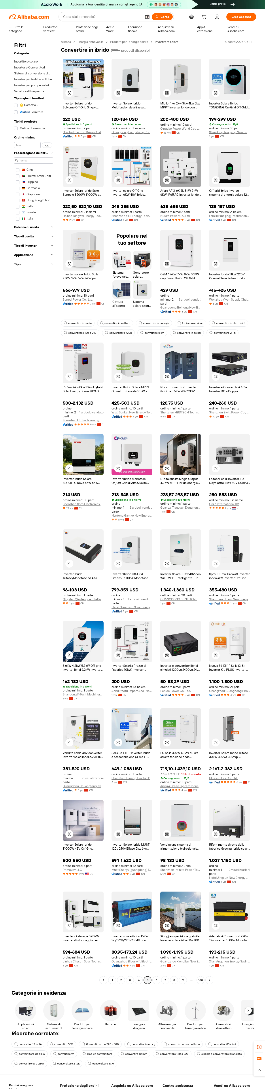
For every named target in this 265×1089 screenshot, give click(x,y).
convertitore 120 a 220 (172, 1054)
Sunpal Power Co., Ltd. (78, 299)
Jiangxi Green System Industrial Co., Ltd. (180, 786)
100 (200, 980)
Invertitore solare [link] (166, 42)
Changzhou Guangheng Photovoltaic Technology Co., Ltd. (229, 691)
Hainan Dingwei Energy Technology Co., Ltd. (83, 216)
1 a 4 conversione (190, 323)
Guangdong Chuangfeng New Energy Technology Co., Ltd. (83, 786)
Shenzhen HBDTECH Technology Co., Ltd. (180, 412)
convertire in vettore (115, 323)
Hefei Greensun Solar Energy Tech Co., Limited (132, 607)
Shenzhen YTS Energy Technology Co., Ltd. (132, 216)
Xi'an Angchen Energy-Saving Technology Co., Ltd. (229, 961)
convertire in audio (78, 323)
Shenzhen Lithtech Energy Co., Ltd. (83, 420)
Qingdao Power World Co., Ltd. (180, 128)
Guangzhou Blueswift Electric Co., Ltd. (132, 961)
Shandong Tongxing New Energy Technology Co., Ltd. (229, 132)
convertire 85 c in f (222, 1044)
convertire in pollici (187, 333)
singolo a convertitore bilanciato (219, 1054)
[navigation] (33, 511)
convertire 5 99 (61, 1044)
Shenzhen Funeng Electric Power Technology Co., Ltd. (132, 778)
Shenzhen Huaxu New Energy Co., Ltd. (229, 599)
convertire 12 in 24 (28, 1044)
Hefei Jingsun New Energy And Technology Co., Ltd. (229, 877)
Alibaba (66, 42)
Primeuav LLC (72, 869)
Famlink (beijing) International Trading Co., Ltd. (229, 216)
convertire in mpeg (141, 1044)
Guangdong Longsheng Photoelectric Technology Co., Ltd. (132, 132)
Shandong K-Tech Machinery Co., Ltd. (83, 694)
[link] (259, 1047)
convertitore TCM (101, 1063)
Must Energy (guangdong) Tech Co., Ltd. (132, 869)
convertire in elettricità (228, 323)
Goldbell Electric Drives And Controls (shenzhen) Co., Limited (83, 132)
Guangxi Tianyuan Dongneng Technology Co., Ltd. (180, 507)
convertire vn (63, 1054)
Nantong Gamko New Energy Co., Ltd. (132, 515)
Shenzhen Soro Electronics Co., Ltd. (83, 504)
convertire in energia (154, 323)
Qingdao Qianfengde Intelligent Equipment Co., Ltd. (83, 599)
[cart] (205, 17)
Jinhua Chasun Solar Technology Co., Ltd (83, 961)
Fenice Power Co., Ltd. (175, 691)
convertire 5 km (152, 333)
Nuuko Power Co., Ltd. (175, 216)
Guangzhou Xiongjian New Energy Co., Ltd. (180, 961)
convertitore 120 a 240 (80, 333)
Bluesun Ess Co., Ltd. (223, 778)
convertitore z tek (66, 1063)
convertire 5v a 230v (29, 1063)
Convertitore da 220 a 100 (100, 1044)
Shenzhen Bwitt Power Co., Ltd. (229, 412)
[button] (69, 93)
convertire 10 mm (134, 1054)
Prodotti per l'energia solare (129, 42)
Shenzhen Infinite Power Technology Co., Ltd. (180, 869)
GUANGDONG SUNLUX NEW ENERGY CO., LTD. (180, 599)
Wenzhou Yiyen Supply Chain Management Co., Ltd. (229, 299)
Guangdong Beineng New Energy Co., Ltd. (180, 307)
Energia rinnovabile (91, 42)
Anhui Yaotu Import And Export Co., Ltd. (132, 691)
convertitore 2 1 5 (222, 333)
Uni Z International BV (224, 504)
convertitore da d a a (29, 1054)
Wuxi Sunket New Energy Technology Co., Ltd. (132, 412)
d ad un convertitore (97, 1054)
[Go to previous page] (103, 980)
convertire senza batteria (182, 1044)
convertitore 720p (118, 333)
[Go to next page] (209, 980)
